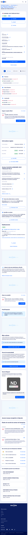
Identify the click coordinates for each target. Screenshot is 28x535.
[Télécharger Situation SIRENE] (24, 151)
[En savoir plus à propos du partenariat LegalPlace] (22, 451)
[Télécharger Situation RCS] (24, 154)
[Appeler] (13, 22)
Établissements (23, 71)
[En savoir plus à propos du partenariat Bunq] (22, 454)
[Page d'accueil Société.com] (3, 2)
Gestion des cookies (11, 532)
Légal (9, 71)
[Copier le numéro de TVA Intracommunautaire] (9, 40)
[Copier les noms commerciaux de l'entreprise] (24, 147)
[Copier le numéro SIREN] (7, 34)
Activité (15, 71)
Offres (2, 511)
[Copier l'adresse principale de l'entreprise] (24, 52)
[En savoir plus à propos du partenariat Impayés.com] (22, 460)
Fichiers (2, 512)
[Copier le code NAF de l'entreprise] (24, 174)
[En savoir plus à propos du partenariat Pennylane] (22, 463)
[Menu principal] (25, 2)
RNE (5, 58)
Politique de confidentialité (19, 532)
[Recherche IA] (5, 71)
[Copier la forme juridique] (11, 49)
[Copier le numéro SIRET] (10, 37)
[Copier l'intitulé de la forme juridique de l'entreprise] (24, 144)
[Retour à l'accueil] (13, 505)
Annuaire (2, 514)
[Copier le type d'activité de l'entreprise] (13, 184)
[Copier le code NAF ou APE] (24, 46)
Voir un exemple (23, 295)
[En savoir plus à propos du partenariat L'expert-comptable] (22, 457)
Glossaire (2, 522)
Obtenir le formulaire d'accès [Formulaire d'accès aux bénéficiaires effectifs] (7, 275)
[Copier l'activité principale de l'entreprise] (24, 179)
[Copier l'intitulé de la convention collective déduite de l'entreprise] (12, 189)
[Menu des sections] (2, 71)
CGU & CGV (6, 532)
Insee (3, 58)
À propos (2, 532)
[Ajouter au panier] (20, 121)
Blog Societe (3, 527)
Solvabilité (13, 18)
